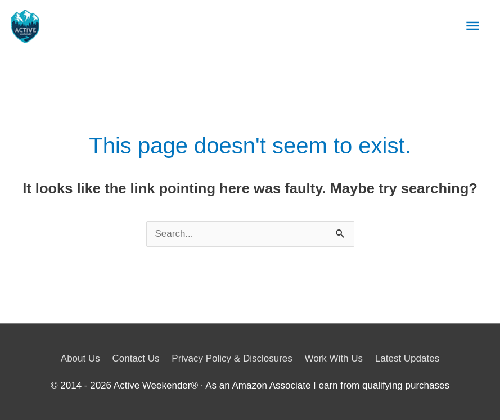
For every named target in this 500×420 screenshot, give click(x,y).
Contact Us (135, 358)
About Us (80, 358)
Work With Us (334, 358)
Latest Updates (407, 358)
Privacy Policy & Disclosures (232, 358)
